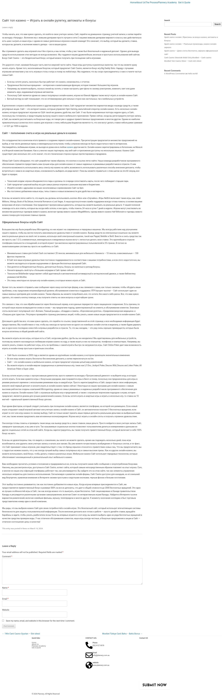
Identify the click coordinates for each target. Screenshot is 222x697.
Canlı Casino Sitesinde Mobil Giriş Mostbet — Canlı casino (187, 58)
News (25, 528)
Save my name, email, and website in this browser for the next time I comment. (40, 621)
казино (70, 147)
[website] (89, 665)
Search (167, 20)
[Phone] (89, 645)
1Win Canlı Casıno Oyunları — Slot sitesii (21, 634)
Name (5, 588)
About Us (140, 2)
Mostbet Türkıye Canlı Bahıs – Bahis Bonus (122, 634)
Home (133, 2)
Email (5, 599)
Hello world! (193, 74)
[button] (168, 2)
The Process (151, 2)
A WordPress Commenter (174, 74)
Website (5, 610)
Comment (7, 556)
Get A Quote (184, 2)
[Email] (89, 655)
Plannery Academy (167, 2)
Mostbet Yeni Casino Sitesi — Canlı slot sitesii (182, 61)
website (96, 663)
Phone (95, 643)
